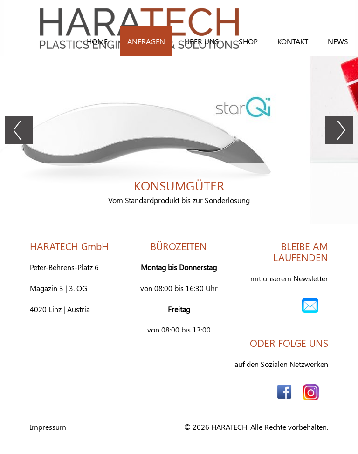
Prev (19, 130)
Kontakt (292, 41)
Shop (248, 41)
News (338, 41)
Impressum (48, 427)
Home (97, 41)
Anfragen (146, 41)
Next (339, 130)
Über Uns (202, 41)
